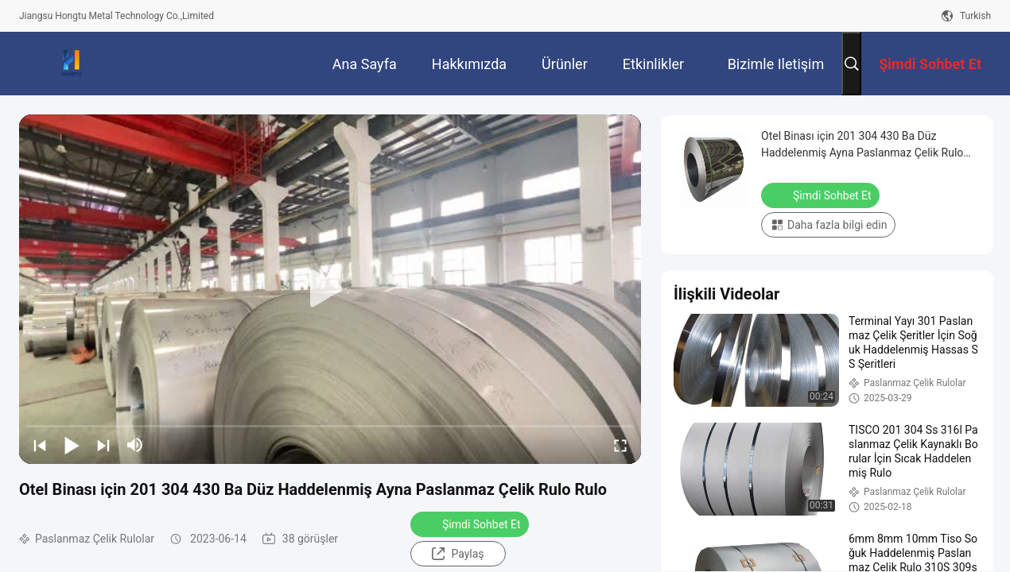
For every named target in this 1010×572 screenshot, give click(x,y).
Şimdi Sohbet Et (471, 523)
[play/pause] (71, 445)
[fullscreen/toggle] (620, 445)
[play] (330, 289)
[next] (103, 445)
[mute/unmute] (135, 445)
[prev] (40, 445)
